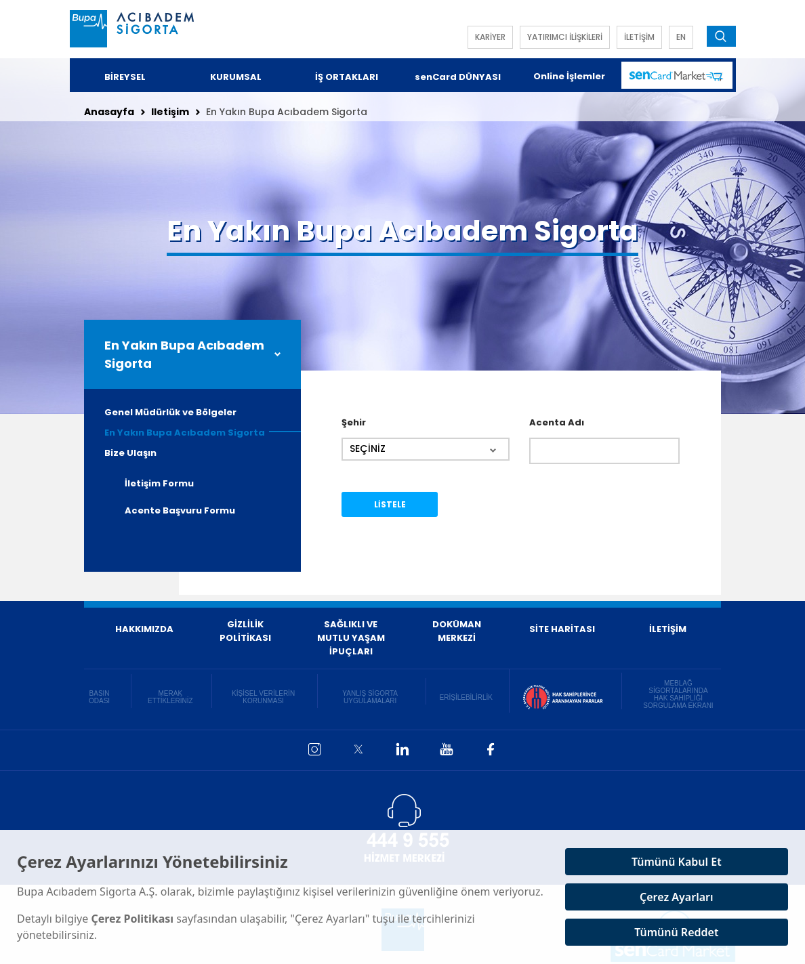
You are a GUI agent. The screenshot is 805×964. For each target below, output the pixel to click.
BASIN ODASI (99, 697)
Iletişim (170, 112)
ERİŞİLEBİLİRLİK (466, 697)
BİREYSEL (125, 76)
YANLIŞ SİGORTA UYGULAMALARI (370, 697)
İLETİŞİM (639, 37)
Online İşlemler (569, 76)
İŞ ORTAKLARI (346, 76)
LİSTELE (390, 504)
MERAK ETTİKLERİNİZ (170, 697)
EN (681, 37)
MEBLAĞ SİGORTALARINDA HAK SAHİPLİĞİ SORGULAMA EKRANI (678, 694)
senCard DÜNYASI (458, 76)
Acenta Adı (556, 422)
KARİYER (490, 37)
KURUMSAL (236, 76)
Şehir (354, 422)
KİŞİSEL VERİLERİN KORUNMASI (263, 697)
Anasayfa (109, 112)
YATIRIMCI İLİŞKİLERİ (564, 37)
